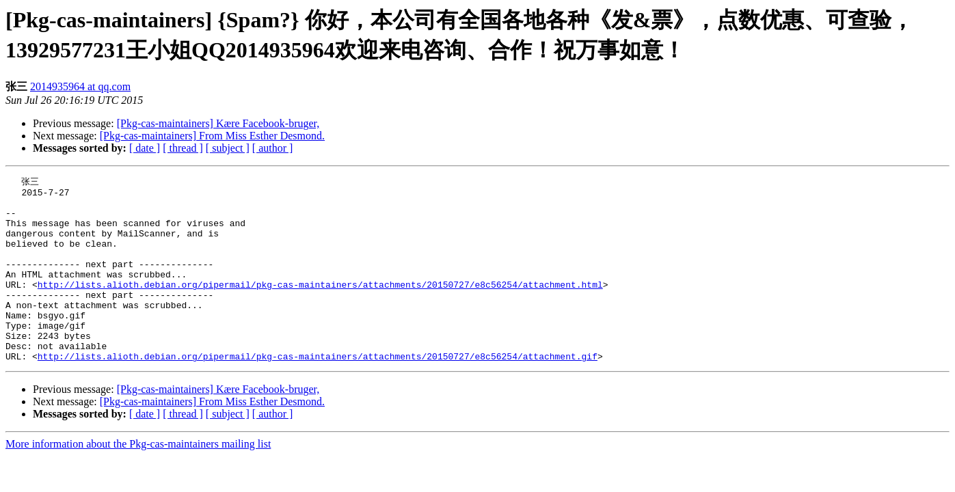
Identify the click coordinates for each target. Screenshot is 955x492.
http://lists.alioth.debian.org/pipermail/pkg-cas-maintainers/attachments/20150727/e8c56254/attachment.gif (317, 391)
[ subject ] (228, 148)
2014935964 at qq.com (80, 86)
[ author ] (272, 148)
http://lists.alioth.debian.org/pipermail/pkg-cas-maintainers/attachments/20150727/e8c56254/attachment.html (320, 305)
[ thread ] (183, 148)
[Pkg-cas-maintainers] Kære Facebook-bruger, (218, 123)
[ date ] (144, 148)
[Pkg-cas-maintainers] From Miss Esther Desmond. (212, 135)
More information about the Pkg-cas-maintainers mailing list (138, 479)
